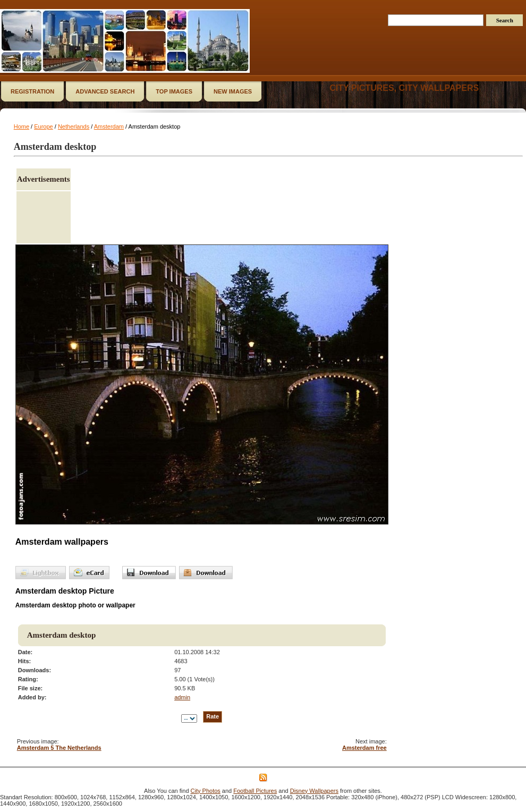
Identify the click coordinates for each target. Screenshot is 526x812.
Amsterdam (109, 126)
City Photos (205, 791)
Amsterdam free (364, 748)
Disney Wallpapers (314, 791)
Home (21, 126)
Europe (43, 126)
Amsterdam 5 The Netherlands (59, 748)
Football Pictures (255, 791)
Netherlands (73, 126)
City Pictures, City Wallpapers (404, 87)
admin (182, 697)
